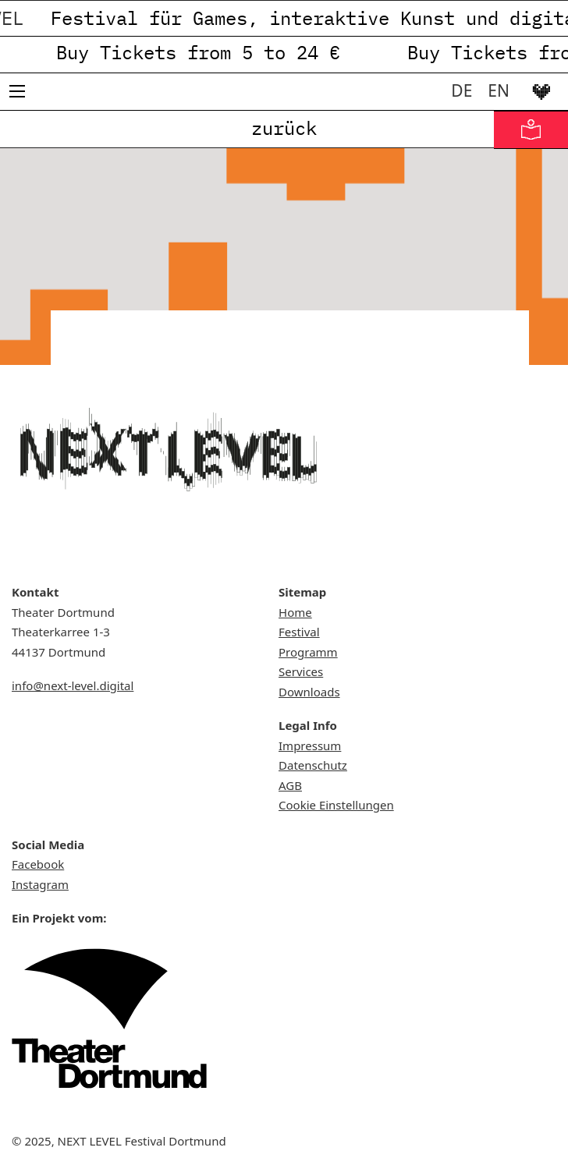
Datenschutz (313, 765)
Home (295, 612)
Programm (308, 652)
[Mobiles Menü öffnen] (17, 91)
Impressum (310, 745)
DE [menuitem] (461, 90)
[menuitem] (461, 90)
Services (301, 671)
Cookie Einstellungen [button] (336, 805)
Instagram (40, 884)
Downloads (309, 691)
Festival (299, 631)
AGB (290, 785)
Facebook (38, 864)
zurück (284, 127)
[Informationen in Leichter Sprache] (531, 130)
